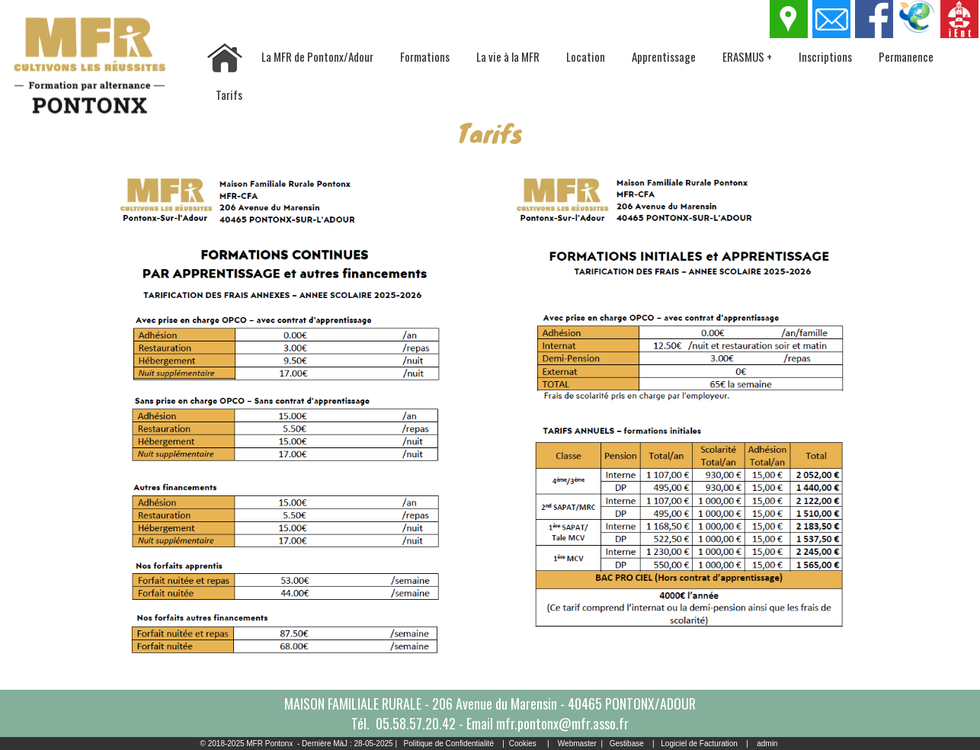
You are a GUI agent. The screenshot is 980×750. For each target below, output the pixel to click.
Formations (425, 56)
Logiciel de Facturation (699, 743)
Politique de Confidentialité (449, 743)
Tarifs (229, 94)
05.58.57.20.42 (416, 723)
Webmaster (577, 743)
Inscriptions (825, 56)
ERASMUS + (747, 56)
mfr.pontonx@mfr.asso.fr (562, 723)
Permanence (906, 56)
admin (767, 743)
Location (585, 56)
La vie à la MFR (508, 56)
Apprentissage (664, 56)
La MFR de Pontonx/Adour (317, 56)
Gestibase (627, 743)
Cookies (522, 743)
